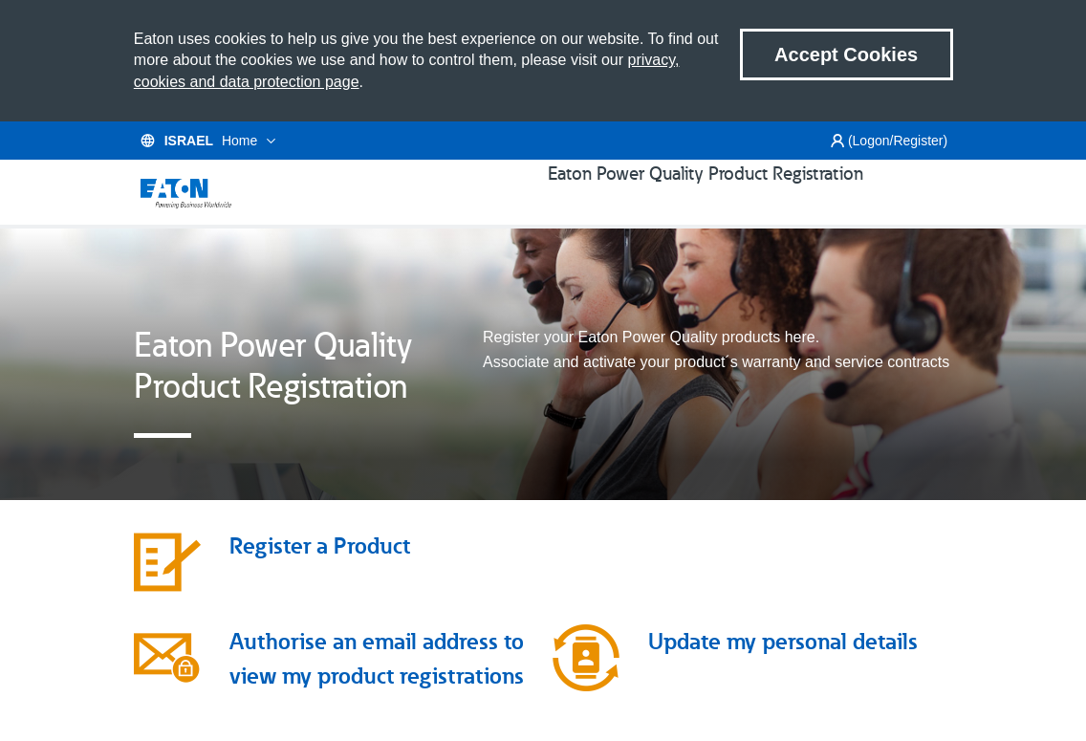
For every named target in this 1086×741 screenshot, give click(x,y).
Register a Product (319, 572)
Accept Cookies (846, 54)
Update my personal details (783, 668)
